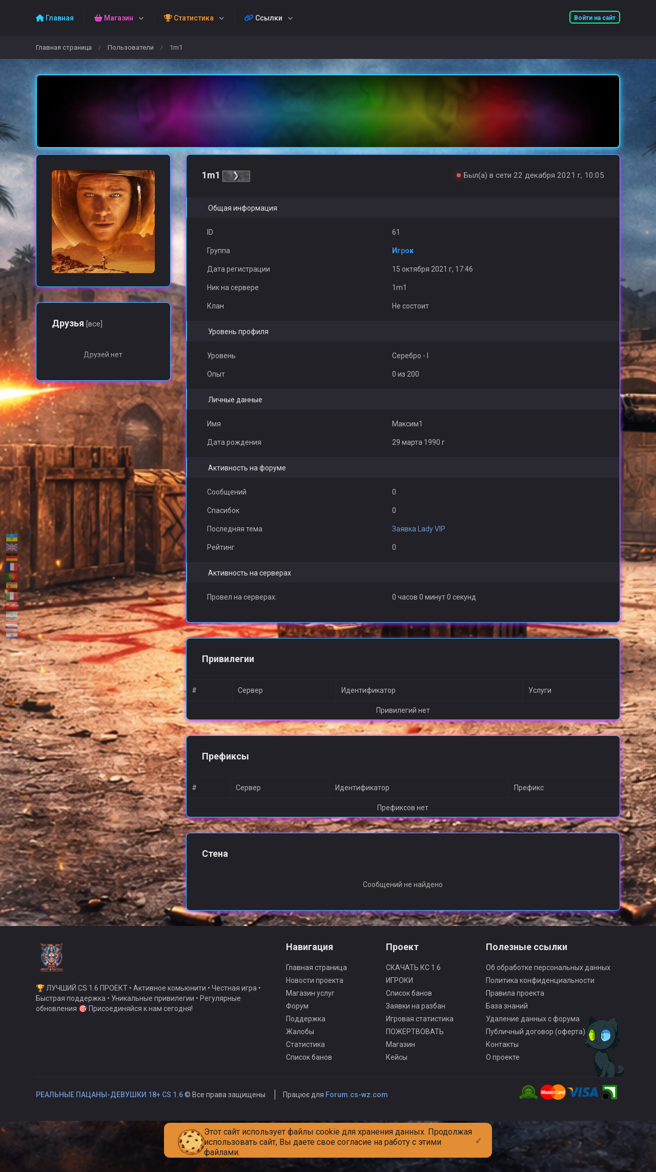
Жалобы (300, 1042)
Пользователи (131, 47)
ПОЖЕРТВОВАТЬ (415, 1042)
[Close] (478, 1132)
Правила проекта (515, 1003)
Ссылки (263, 18)
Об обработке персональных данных (548, 978)
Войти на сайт (595, 18)
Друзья (77, 323)
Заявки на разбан (415, 1016)
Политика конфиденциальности (540, 990)
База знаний (507, 1016)
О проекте (503, 1067)
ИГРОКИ (399, 990)
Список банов (309, 1067)
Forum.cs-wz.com (356, 1105)
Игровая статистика (420, 1029)
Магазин (400, 1055)
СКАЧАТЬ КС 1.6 (413, 978)
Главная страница (64, 47)
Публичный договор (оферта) (535, 1042)
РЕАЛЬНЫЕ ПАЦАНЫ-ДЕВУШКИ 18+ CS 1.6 (109, 1105)
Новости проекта (314, 990)
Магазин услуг (310, 1003)
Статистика (305, 1055)
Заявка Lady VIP (418, 529)
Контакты (502, 1055)
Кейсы (396, 1067)
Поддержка (305, 1029)
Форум (297, 1016)
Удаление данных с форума (533, 1029)
